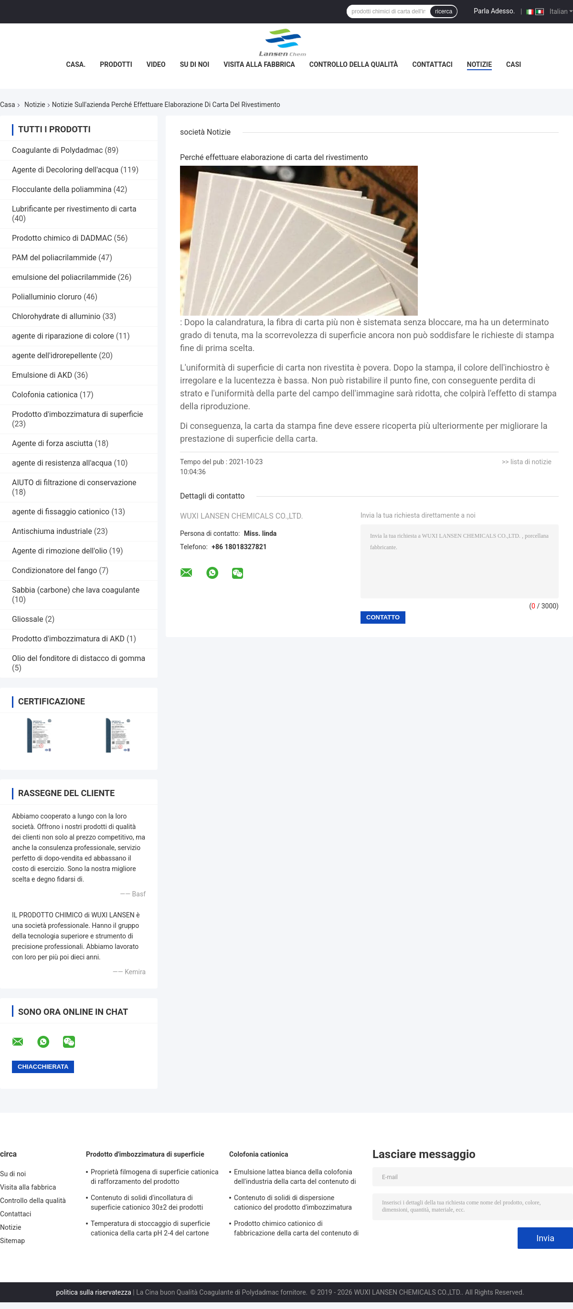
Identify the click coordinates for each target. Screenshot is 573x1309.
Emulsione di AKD (42, 375)
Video (156, 64)
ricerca (443, 11)
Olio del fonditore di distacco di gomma (78, 658)
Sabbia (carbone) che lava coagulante (75, 590)
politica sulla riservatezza (93, 1292)
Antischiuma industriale (52, 531)
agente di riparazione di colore (63, 336)
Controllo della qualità (353, 64)
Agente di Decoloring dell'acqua (65, 169)
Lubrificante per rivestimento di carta (74, 208)
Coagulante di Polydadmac (57, 150)
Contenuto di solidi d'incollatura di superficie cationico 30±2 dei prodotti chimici (147, 1204)
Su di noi (195, 64)
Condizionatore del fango (54, 570)
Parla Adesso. (494, 11)
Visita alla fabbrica (259, 64)
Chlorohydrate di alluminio (56, 316)
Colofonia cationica (45, 394)
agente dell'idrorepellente (54, 355)
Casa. (76, 64)
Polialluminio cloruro (47, 296)
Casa (7, 104)
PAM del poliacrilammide (54, 257)
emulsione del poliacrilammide (64, 277)
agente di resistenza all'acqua (62, 463)
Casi (513, 64)
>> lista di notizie (527, 462)
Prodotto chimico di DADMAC (62, 238)
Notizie (479, 64)
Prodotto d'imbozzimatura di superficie (77, 414)
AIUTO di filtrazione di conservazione (74, 482)
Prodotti (116, 64)
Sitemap (12, 1241)
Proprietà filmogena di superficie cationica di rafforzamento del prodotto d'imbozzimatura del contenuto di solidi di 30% (155, 1178)
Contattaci (433, 64)
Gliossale (27, 619)
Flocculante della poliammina (62, 189)
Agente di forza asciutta (52, 443)
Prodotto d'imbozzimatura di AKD (68, 638)
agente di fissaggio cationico (60, 511)
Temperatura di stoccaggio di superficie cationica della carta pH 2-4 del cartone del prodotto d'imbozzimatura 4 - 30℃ (150, 1230)
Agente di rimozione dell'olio (59, 550)
